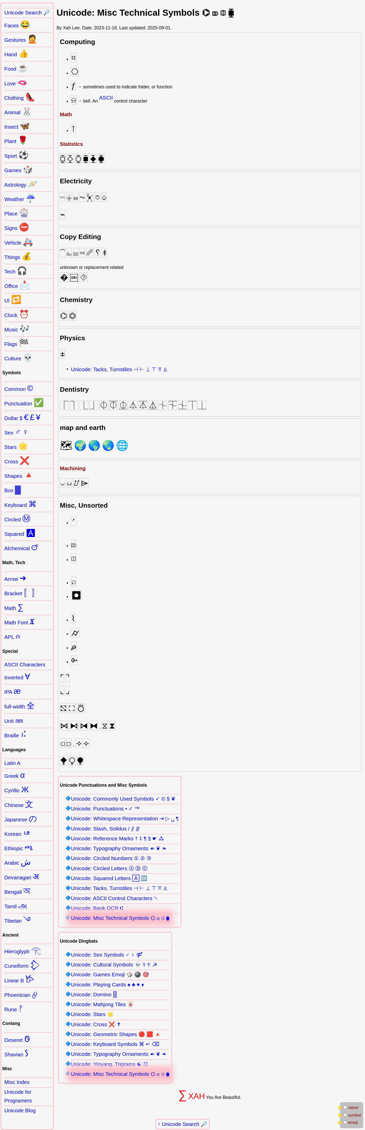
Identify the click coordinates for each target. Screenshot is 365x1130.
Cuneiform (22, 964)
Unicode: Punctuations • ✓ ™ (105, 808)
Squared (20, 533)
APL (12, 636)
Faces (17, 24)
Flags (16, 343)
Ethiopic (18, 847)
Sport (16, 155)
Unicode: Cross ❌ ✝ (96, 1024)
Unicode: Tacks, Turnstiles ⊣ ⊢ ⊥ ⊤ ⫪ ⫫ (119, 369)
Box (12, 489)
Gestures (20, 39)
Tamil (15, 905)
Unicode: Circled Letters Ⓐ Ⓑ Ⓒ (109, 868)
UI (12, 299)
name (350, 1107)
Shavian (16, 1053)
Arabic (17, 861)
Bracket (22, 592)
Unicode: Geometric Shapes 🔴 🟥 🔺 (116, 1034)
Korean (17, 833)
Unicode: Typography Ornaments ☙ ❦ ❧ (119, 848)
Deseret (17, 1039)
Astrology (21, 183)
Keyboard (20, 504)
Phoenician (20, 994)
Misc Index (16, 1082)
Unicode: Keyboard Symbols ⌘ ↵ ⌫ (115, 1044)
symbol (352, 1115)
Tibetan (17, 919)
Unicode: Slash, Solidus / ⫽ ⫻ (105, 828)
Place (16, 212)
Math (13, 607)
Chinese (18, 804)
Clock (16, 314)
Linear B (19, 979)
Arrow (15, 578)
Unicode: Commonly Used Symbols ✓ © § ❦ (123, 799)
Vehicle (18, 241)
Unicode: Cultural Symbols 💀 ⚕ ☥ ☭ (114, 964)
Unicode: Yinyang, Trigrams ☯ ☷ (109, 1064)
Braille (15, 734)
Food (16, 67)
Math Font (19, 621)
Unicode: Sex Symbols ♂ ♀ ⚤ (107, 955)
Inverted (17, 676)
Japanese (20, 818)
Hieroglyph (22, 950)
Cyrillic (16, 789)
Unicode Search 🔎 (184, 1124)
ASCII (106, 98)
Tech (15, 270)
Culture (18, 357)
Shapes (19, 475)
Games (18, 169)
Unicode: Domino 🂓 (94, 994)
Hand (16, 53)
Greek (14, 775)
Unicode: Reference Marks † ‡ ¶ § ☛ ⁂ (117, 838)
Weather (20, 198)
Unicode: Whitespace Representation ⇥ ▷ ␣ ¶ (125, 818)
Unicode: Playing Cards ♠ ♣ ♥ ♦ (107, 984)
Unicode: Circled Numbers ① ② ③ (111, 858)
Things (18, 256)
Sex (16, 431)
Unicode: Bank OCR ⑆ (97, 908)
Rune (13, 1008)
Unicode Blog (20, 1110)
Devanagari (21, 876)
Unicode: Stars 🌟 (92, 1014)
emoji (350, 1122)
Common (18, 388)
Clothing (19, 97)
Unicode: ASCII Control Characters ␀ (114, 898)
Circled (17, 518)
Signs (16, 227)
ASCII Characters (24, 664)
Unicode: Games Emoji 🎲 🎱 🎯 (110, 974)
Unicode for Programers (18, 1096)
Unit (13, 720)
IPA (12, 691)
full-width (19, 705)
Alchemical (21, 547)
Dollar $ (22, 417)
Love (15, 82)
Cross (17, 460)
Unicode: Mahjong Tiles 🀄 (102, 1004)
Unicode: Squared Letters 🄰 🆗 (109, 878)
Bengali (17, 891)
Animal (18, 111)
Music (17, 328)
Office (17, 285)
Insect (17, 125)
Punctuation (24, 402)
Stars (16, 446)
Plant (16, 140)
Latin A (12, 763)
